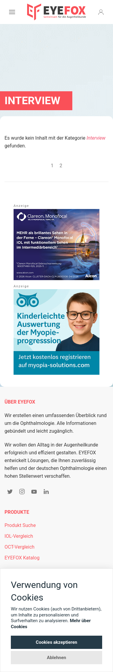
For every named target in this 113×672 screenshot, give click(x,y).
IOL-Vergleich (19, 536)
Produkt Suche (20, 525)
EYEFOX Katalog (22, 558)
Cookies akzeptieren (56, 642)
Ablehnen (56, 657)
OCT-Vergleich (19, 547)
